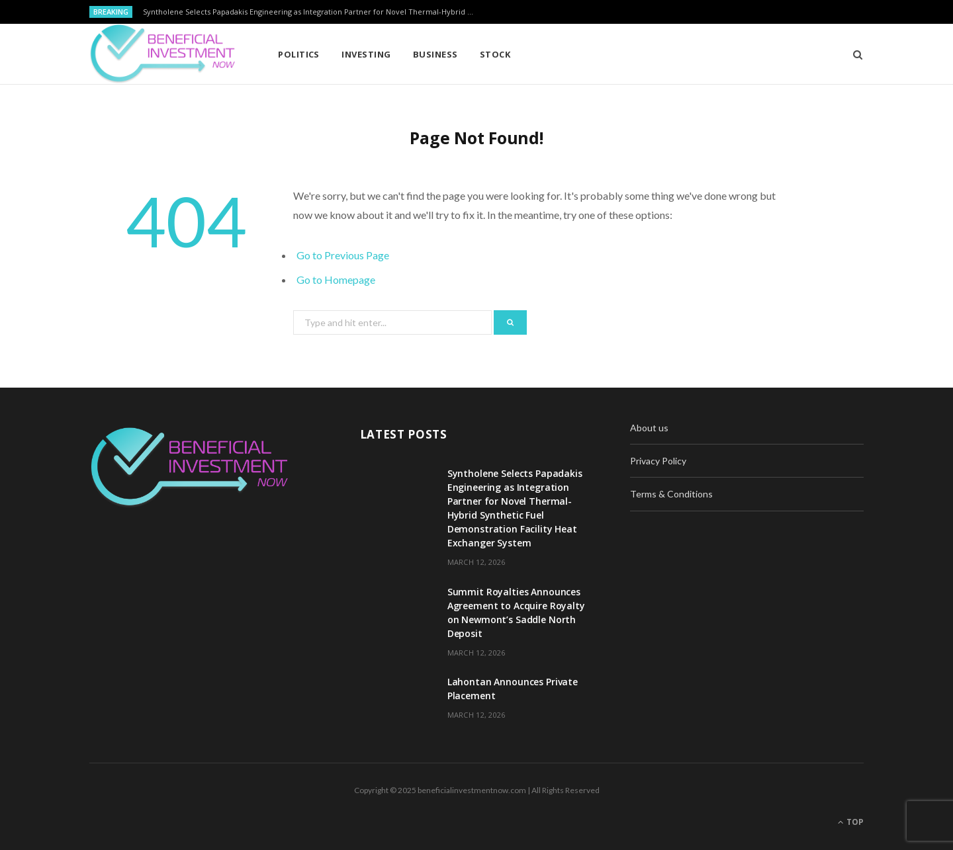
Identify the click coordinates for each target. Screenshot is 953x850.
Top (851, 822)
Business (435, 54)
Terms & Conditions (671, 493)
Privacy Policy (658, 460)
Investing (365, 54)
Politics (299, 54)
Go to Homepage (335, 279)
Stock (495, 54)
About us (649, 427)
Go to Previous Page (342, 255)
